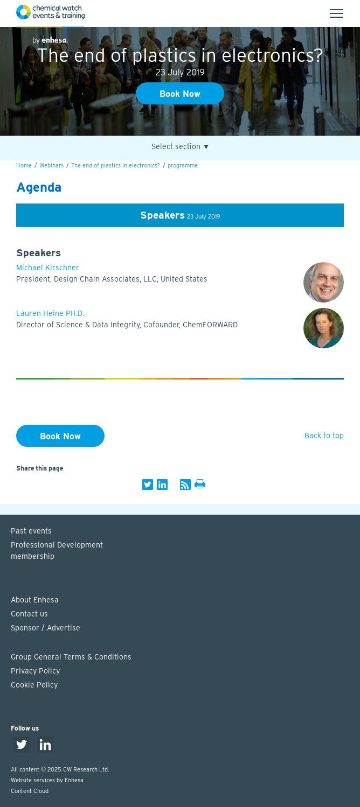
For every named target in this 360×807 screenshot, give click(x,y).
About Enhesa (35, 599)
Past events (31, 531)
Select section (180, 146)
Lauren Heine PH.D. (50, 313)
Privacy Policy (35, 670)
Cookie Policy (34, 684)
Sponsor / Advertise (45, 627)
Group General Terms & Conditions (71, 656)
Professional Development (185, 551)
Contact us (29, 613)
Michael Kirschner (47, 267)
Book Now (180, 94)
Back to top (324, 435)
